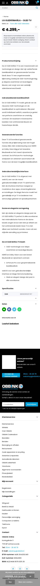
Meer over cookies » (26, 582)
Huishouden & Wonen (10, 510)
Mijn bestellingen (8, 492)
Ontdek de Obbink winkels (10, 375)
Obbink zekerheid (9, 463)
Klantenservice (8, 424)
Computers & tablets (10, 521)
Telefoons (6, 524)
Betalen (5, 441)
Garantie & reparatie (10, 455)
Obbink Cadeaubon (9, 434)
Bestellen (5, 438)
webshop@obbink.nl (30, 376)
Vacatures (6, 466)
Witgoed (5, 503)
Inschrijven (31, 404)
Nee (10, 582)
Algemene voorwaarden (11, 470)
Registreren (6, 488)
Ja (30, 576)
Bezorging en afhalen (10, 445)
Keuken (5, 513)
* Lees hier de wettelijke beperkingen (13, 408)
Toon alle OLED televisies (19, 23)
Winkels (5, 427)
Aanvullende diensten (10, 459)
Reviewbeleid (7, 477)
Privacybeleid (7, 473)
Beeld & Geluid (8, 506)
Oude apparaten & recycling (13, 452)
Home (6, 16)
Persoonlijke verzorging (11, 517)
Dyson (4, 528)
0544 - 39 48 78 (29, 374)
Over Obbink (7, 431)
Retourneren (7, 448)
